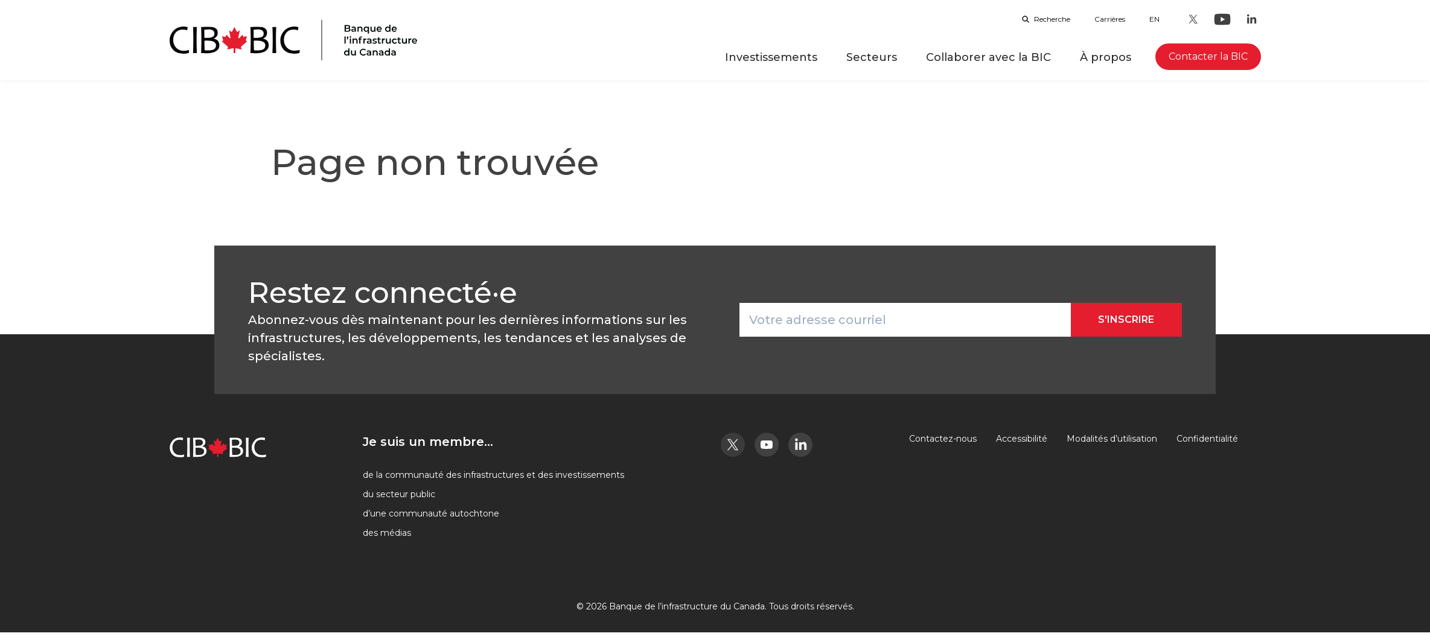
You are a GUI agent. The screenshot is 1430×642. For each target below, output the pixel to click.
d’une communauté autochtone (431, 513)
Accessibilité (1021, 438)
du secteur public (399, 494)
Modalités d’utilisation (1112, 438)
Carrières (1109, 19)
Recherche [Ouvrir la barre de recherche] (1046, 19)
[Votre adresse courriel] (905, 320)
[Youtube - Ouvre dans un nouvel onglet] (1222, 19)
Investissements (771, 57)
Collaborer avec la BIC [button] (988, 57)
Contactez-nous (943, 438)
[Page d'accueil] (293, 40)
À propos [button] (1105, 57)
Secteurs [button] (871, 57)
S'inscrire (1126, 319)
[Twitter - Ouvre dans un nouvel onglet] (1193, 19)
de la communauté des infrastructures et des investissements (493, 474)
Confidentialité (1207, 438)
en (1154, 19)
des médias (387, 532)
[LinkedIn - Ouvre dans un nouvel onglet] (1251, 19)
